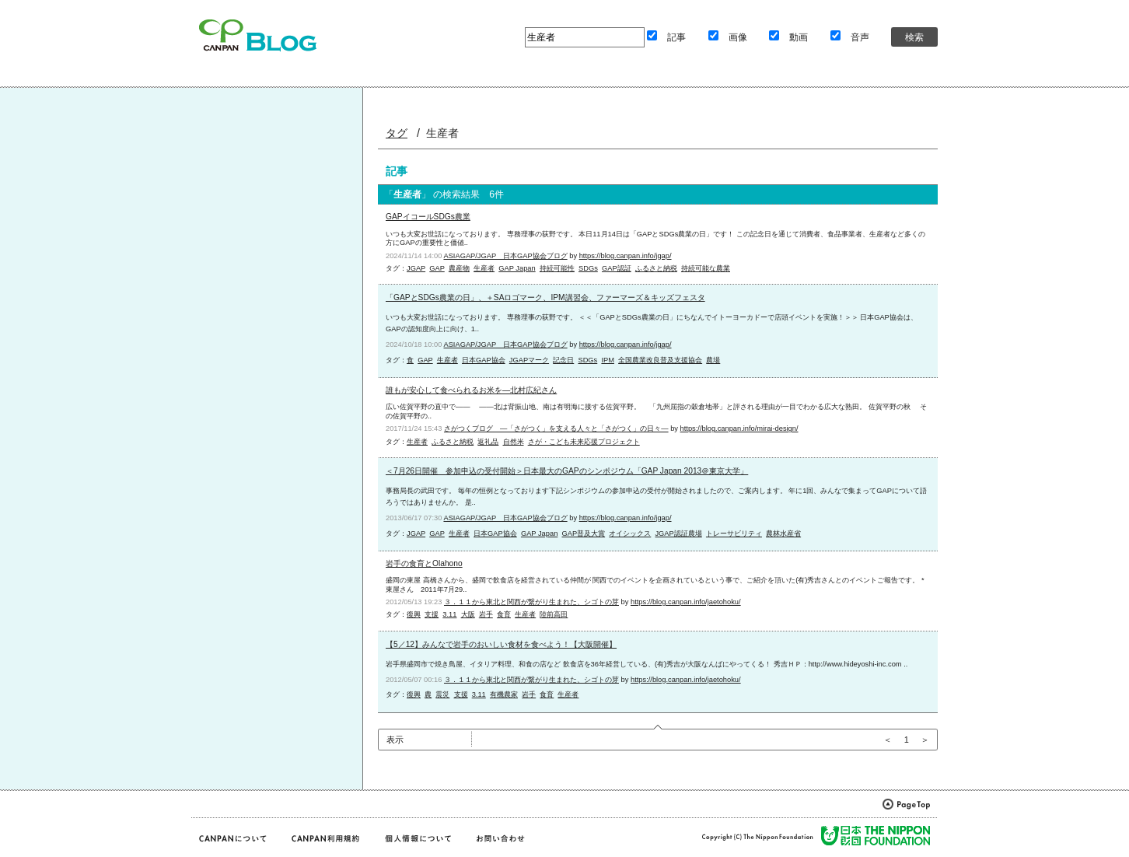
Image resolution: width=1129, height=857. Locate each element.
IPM (607, 360)
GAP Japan (516, 268)
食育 (504, 614)
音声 (860, 37)
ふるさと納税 (656, 268)
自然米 (513, 442)
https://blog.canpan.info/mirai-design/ (739, 428)
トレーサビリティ (734, 533)
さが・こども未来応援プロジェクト (584, 442)
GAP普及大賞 (583, 533)
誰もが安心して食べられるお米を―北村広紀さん (471, 390)
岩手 (486, 614)
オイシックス (630, 533)
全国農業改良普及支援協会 (660, 360)
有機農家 (504, 694)
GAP (436, 268)
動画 (798, 37)
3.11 (449, 614)
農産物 (459, 268)
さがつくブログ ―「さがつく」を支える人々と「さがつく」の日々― (556, 428)
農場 (713, 360)
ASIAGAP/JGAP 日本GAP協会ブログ (505, 256)
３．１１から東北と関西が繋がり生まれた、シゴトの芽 (531, 602)
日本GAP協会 (483, 360)
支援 (432, 614)
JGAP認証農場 (678, 533)
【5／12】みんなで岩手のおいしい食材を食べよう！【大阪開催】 (501, 644)
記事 (676, 37)
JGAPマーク (529, 360)
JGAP (416, 268)
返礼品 (487, 442)
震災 (442, 694)
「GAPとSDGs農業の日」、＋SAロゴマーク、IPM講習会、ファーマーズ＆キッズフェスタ (545, 297)
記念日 (563, 360)
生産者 (484, 268)
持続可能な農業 (705, 268)
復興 (414, 614)
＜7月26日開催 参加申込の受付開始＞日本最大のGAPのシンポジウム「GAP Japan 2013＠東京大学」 (567, 471)
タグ (396, 133)
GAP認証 (616, 268)
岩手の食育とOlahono (424, 563)
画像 (738, 37)
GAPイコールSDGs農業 (428, 216)
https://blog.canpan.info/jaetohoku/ (686, 602)
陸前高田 (554, 614)
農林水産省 (783, 533)
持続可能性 (557, 268)
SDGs (588, 268)
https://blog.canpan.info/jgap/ (625, 256)
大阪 (468, 614)
